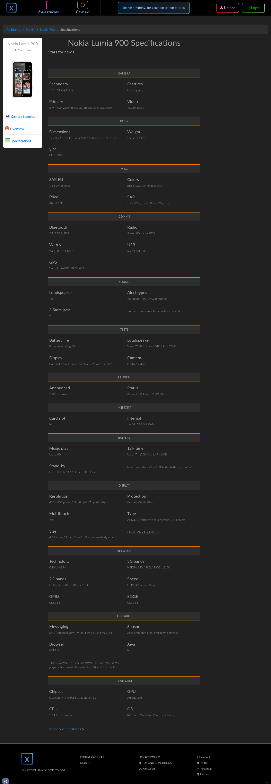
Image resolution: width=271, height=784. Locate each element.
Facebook (204, 757)
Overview (14, 129)
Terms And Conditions (155, 763)
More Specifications (66, 729)
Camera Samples (20, 116)
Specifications (18, 141)
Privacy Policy (149, 757)
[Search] (153, 8)
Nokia (30, 29)
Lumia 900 (47, 29)
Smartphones (48, 8)
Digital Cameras (92, 757)
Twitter (202, 763)
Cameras (83, 8)
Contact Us (147, 768)
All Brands (13, 29)
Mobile (85, 763)
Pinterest (204, 774)
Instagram (204, 768)
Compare (22, 50)
